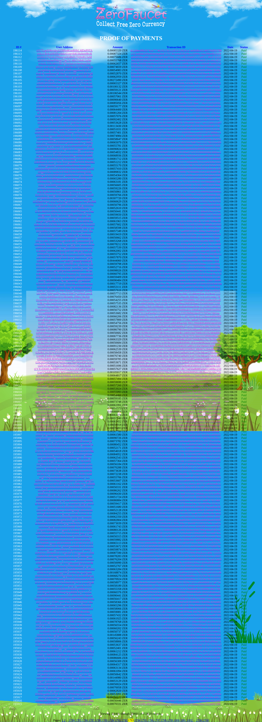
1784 (72, 720)
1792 (124, 720)
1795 (144, 720)
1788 (98, 720)
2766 (199, 720)
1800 (177, 720)
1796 (151, 720)
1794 (137, 720)
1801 (183, 720)
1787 (92, 720)
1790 (111, 720)
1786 (85, 720)
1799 (170, 720)
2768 (206, 720)
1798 (164, 720)
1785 (79, 720)
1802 (190, 720)
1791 (118, 720)
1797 (157, 720)
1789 (105, 720)
